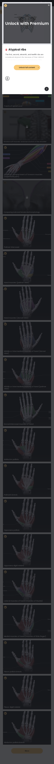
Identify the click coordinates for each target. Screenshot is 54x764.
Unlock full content (27, 67)
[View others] (47, 89)
